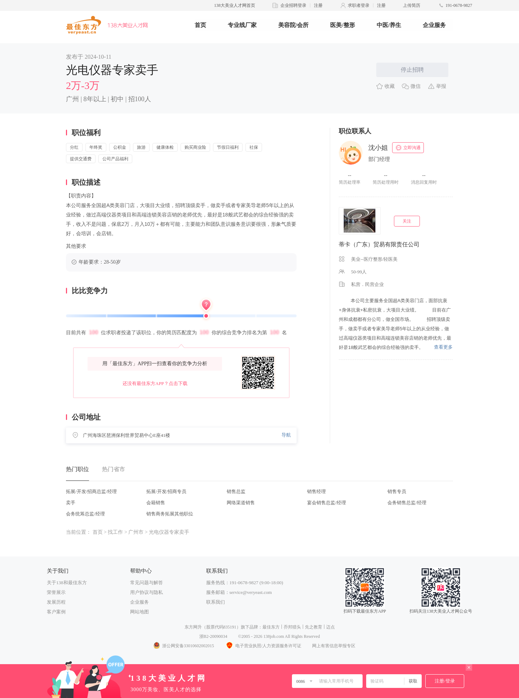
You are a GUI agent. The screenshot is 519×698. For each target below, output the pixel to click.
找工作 (115, 532)
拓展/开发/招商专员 (166, 491)
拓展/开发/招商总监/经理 (91, 491)
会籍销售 (155, 502)
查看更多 (443, 347)
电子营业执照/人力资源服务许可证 (263, 645)
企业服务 (434, 25)
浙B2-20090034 (213, 636)
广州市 (135, 532)
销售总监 (236, 491)
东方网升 (193, 627)
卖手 (70, 502)
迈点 (330, 627)
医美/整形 (342, 25)
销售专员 (396, 491)
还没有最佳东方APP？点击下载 (155, 383)
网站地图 (139, 611)
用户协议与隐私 (146, 592)
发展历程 (56, 602)
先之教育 (313, 627)
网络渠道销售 (241, 502)
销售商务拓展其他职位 (169, 513)
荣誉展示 (56, 592)
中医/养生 (389, 25)
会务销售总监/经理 (406, 502)
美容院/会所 (293, 25)
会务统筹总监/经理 (85, 513)
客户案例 (56, 611)
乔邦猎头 (292, 627)
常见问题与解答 (146, 582)
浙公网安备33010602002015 (183, 645)
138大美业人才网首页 (234, 5)
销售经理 (316, 491)
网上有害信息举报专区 (333, 645)
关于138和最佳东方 (67, 582)
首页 (200, 25)
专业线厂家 (242, 25)
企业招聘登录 (293, 5)
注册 (318, 5)
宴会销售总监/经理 (326, 502)
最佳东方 (271, 627)
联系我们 (215, 602)
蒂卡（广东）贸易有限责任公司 (379, 244)
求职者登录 (358, 5)
